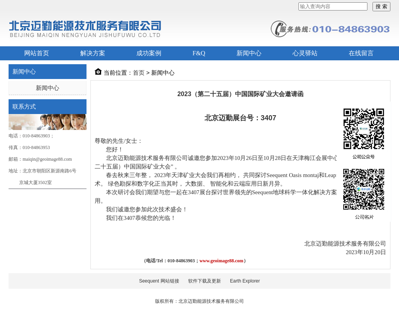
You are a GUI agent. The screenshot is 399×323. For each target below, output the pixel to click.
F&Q (198, 53)
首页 (139, 72)
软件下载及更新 (204, 281)
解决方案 (92, 53)
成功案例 (148, 53)
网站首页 (36, 53)
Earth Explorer (245, 281)
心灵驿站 (305, 53)
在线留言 (361, 53)
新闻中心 (249, 53)
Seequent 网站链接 (159, 281)
